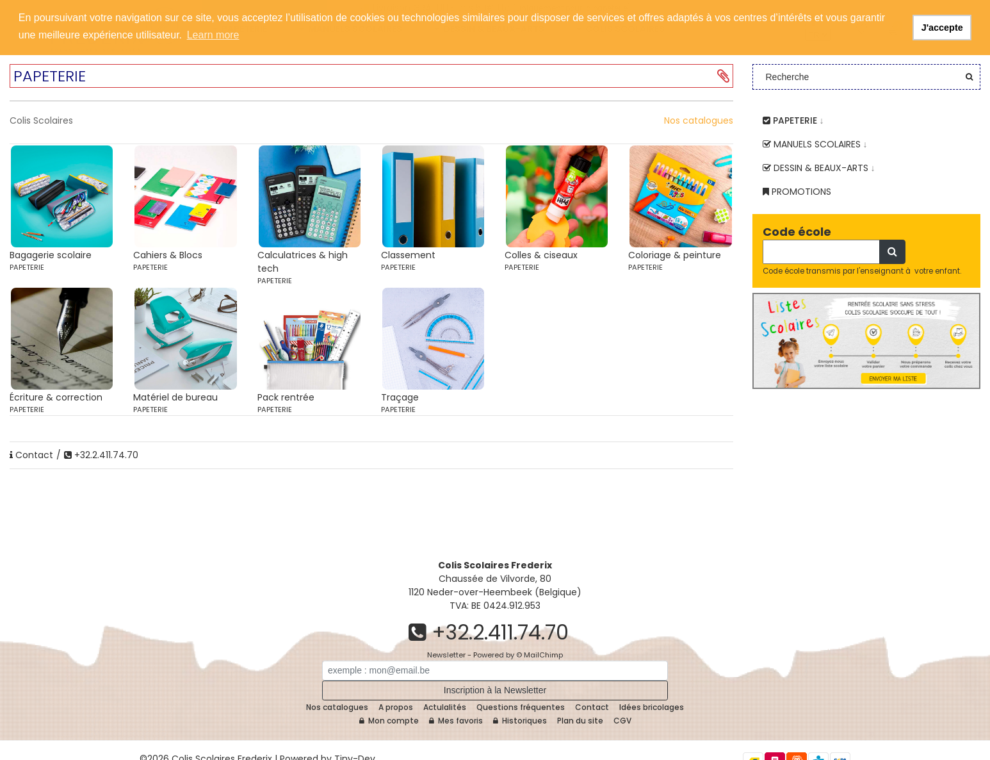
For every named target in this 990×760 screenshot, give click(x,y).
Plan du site (580, 720)
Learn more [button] (213, 34)
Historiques (520, 720)
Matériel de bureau (175, 397)
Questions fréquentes (520, 707)
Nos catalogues (698, 120)
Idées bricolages (651, 707)
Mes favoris (456, 720)
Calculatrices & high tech (302, 262)
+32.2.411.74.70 (101, 455)
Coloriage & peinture (674, 255)
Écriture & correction (56, 397)
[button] (723, 76)
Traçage (400, 397)
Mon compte (389, 720)
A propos (395, 707)
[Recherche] (821, 252)
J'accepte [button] (942, 27)
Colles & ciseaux (541, 255)
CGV (622, 720)
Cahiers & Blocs (167, 255)
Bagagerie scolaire (51, 255)
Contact (31, 455)
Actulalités (444, 707)
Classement (408, 255)
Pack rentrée (285, 397)
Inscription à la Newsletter (495, 690)
